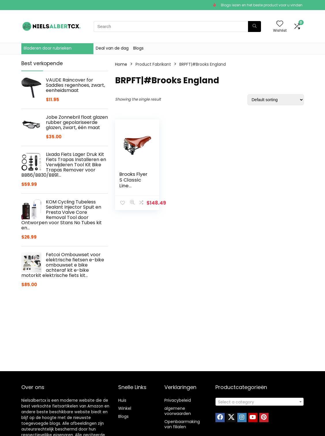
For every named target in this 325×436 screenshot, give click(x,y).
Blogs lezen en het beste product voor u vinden (262, 5)
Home (121, 64)
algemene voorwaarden (177, 410)
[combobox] (259, 402)
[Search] (254, 26)
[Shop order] (275, 99)
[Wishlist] (279, 24)
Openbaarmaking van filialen (182, 424)
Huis (122, 400)
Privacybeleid (177, 400)
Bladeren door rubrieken (48, 48)
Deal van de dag (112, 48)
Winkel (124, 408)
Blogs (138, 48)
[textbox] (259, 402)
